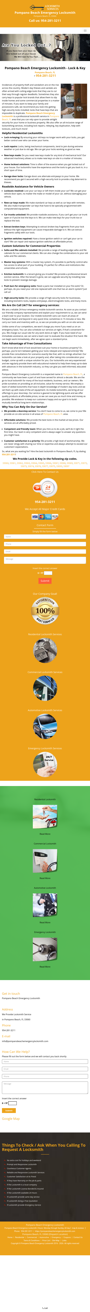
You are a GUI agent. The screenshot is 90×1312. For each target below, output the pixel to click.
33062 (20, 463)
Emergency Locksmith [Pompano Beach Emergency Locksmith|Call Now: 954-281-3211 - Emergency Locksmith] (45, 932)
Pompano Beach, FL (45, 72)
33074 (31, 466)
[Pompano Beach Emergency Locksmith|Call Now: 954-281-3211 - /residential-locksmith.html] (45, 816)
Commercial (32, 1294)
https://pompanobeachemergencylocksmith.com (55, 1288)
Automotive (44, 1294)
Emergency (56, 1294)
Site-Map (55, 1297)
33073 (24, 466)
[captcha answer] (48, 573)
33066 (48, 463)
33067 (55, 463)
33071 (77, 463)
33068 (63, 463)
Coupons (67, 1294)
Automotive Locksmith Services (45, 710)
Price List (46, 1297)
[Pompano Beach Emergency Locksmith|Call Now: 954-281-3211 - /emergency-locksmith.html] (45, 949)
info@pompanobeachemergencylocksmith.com (25, 1041)
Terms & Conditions (32, 1297)
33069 (70, 463)
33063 (27, 463)
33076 (38, 466)
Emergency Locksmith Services (45, 748)
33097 (66, 466)
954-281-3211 (51, 20)
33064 (34, 463)
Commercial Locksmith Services (45, 672)
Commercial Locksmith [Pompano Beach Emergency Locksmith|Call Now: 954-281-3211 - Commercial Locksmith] (45, 843)
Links (64, 1297)
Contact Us (77, 1294)
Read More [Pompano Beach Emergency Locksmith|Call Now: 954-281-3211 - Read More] (45, 834)
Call (45, 1308)
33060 (6, 463)
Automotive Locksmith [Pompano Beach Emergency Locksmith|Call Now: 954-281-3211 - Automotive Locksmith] (45, 887)
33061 (13, 463)
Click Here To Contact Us (45, 471)
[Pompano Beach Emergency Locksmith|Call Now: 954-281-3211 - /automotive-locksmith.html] (45, 905)
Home (10, 1294)
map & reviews (78, 1285)
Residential (19, 1294)
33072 (84, 463)
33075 (52, 466)
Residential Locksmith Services (45, 634)
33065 (41, 463)
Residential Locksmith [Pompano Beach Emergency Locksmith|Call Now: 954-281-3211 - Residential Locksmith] (45, 799)
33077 (45, 466)
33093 (59, 466)
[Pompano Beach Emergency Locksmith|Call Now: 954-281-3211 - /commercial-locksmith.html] (45, 860)
